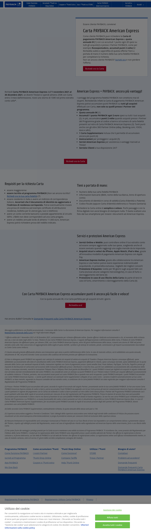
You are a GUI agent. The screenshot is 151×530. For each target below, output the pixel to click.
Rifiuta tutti (112, 519)
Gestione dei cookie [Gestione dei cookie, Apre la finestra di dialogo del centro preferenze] (112, 511)
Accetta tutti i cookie (112, 526)
